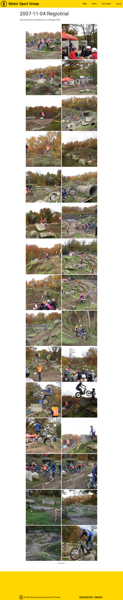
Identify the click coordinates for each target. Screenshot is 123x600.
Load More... (61, 563)
